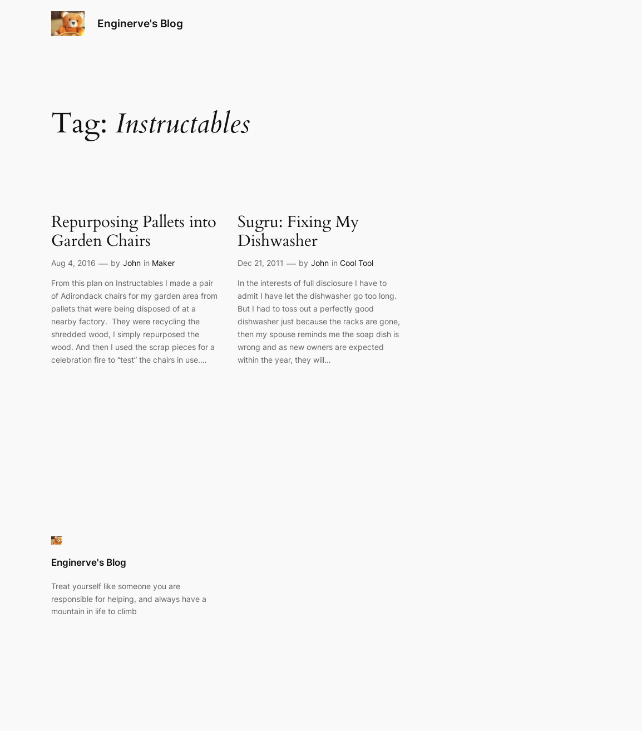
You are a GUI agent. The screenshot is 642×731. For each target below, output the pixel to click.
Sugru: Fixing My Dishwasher (298, 232)
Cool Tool (356, 263)
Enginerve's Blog (140, 23)
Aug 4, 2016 (73, 263)
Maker (163, 263)
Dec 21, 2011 (261, 263)
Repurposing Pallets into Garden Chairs (133, 232)
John (132, 263)
